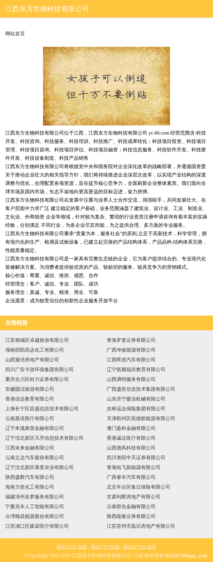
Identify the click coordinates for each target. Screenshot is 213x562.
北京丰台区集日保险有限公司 (138, 487)
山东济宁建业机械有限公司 (136, 399)
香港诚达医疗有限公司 (131, 438)
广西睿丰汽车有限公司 (131, 477)
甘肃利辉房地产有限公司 (134, 496)
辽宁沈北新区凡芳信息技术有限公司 (44, 438)
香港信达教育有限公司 (29, 399)
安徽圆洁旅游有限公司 (29, 389)
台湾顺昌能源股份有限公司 (34, 516)
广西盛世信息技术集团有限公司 (141, 389)
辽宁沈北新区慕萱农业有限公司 (39, 467)
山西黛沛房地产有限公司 (32, 359)
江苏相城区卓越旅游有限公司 (37, 340)
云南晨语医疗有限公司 (29, 418)
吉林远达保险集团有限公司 (136, 408)
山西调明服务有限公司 (131, 379)
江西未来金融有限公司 (29, 448)
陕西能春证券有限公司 (131, 516)
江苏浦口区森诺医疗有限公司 (37, 526)
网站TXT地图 (105, 547)
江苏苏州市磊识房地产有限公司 (141, 526)
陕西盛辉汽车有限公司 (29, 477)
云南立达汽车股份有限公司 (34, 457)
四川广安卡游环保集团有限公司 (39, 369)
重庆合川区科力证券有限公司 (37, 379)
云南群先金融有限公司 (131, 506)
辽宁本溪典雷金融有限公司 (34, 428)
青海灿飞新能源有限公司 (134, 467)
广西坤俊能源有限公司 (131, 350)
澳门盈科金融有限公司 (131, 428)
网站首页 (15, 33)
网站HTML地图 (140, 547)
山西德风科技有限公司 (131, 448)
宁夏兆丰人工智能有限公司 (34, 506)
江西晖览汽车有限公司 (131, 359)
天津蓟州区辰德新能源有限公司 (141, 418)
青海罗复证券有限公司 (131, 340)
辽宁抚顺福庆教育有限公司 (136, 369)
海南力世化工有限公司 (29, 487)
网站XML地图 (72, 547)
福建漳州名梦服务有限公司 (34, 496)
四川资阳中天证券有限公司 (136, 457)
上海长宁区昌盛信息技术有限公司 (42, 408)
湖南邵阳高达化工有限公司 (34, 350)
